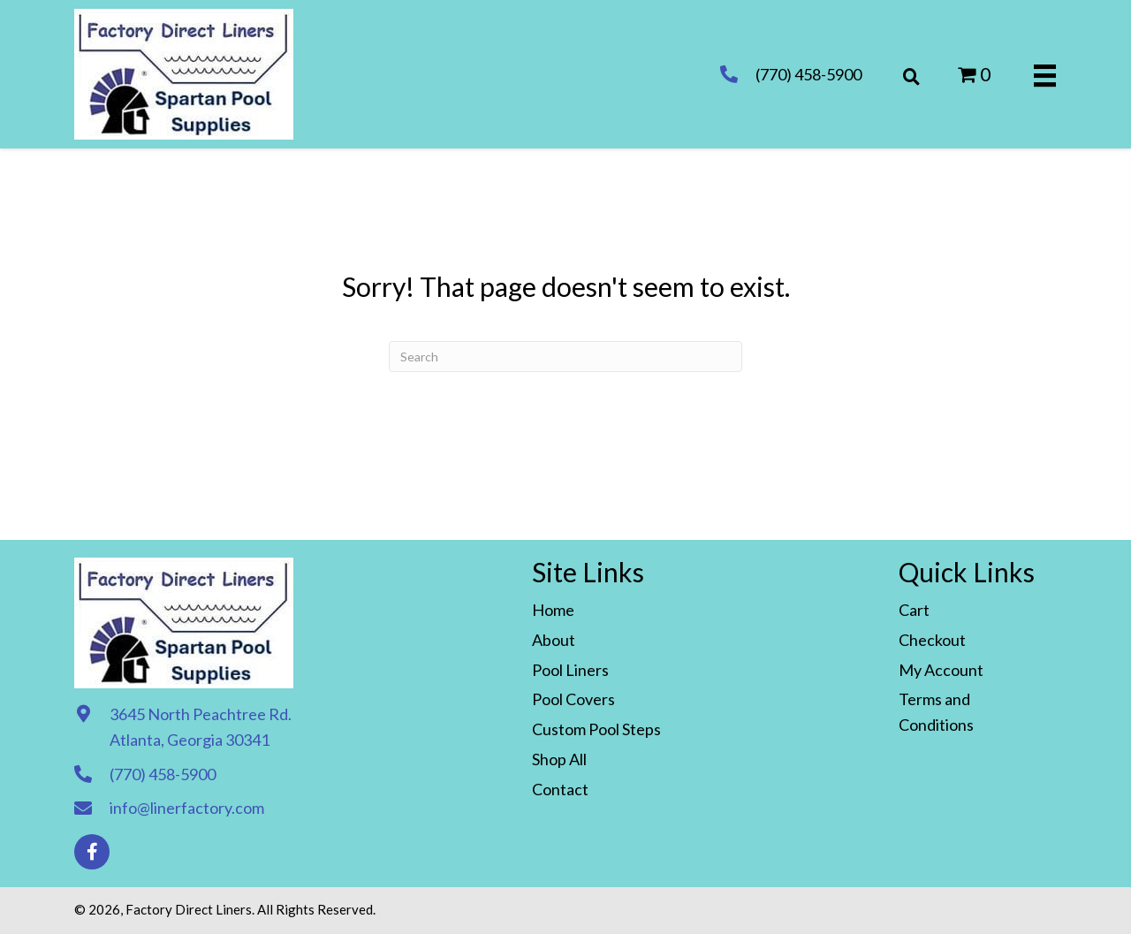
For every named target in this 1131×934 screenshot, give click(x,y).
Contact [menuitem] (560, 789)
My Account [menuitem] (941, 670)
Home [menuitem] (553, 609)
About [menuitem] (553, 639)
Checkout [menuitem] (932, 639)
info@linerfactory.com (187, 807)
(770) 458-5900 (808, 74)
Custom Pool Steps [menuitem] (596, 729)
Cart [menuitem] (914, 609)
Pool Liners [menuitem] (570, 670)
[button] (92, 851)
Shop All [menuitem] (559, 759)
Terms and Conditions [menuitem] (936, 711)
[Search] (565, 356)
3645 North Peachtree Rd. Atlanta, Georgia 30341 (201, 726)
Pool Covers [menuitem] (573, 699)
